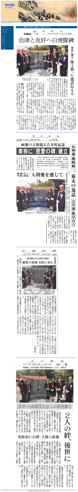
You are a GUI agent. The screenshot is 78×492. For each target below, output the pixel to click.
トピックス (9, 23)
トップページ (3, 23)
